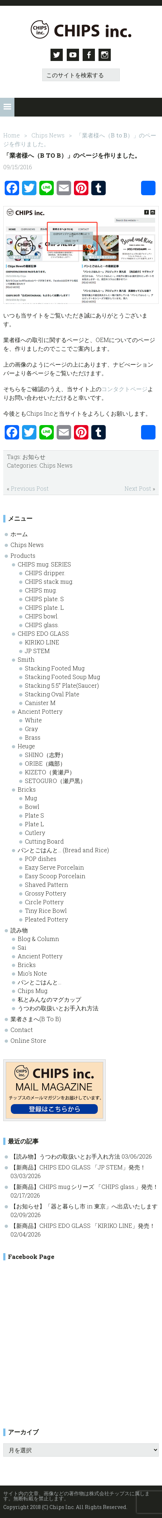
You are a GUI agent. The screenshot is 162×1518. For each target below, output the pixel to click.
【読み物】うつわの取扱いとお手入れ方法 (65, 1155)
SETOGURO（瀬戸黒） (55, 780)
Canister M (40, 702)
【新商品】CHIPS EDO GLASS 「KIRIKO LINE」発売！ (82, 1225)
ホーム (19, 533)
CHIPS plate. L (44, 607)
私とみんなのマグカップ (49, 998)
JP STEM (37, 650)
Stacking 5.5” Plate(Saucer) (62, 684)
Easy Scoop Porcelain (55, 875)
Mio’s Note (32, 972)
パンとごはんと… (39, 981)
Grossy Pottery (45, 892)
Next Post (137, 488)
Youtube (73, 55)
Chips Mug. (33, 990)
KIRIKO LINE (42, 641)
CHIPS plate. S (44, 598)
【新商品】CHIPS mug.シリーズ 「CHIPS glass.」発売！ (84, 1186)
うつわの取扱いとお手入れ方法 (58, 1007)
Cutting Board (44, 840)
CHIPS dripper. (45, 572)
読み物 (19, 929)
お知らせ (33, 456)
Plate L (34, 823)
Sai (22, 946)
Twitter (56, 55)
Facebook (89, 55)
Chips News (56, 465)
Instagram (106, 55)
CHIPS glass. (42, 624)
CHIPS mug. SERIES (44, 563)
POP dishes (40, 858)
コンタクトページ (124, 388)
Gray (31, 728)
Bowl (32, 806)
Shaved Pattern (46, 884)
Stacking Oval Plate (52, 693)
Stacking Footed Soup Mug (62, 676)
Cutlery (35, 832)
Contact (21, 1029)
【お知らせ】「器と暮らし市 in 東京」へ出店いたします (84, 1205)
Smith (26, 658)
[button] (7, 106)
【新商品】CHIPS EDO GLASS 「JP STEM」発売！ (78, 1166)
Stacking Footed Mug (54, 667)
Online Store (28, 1040)
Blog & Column (38, 938)
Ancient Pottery (40, 710)
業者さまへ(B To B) (35, 1018)
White (33, 719)
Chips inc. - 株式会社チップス (81, 29)
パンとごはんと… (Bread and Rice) (63, 849)
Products (22, 555)
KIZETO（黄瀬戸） (50, 771)
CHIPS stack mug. (49, 581)
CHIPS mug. (41, 589)
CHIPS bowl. (41, 615)
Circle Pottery (44, 901)
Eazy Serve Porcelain (54, 866)
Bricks (27, 788)
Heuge (26, 745)
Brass (32, 736)
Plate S (34, 814)
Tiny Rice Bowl (46, 910)
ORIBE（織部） (45, 762)
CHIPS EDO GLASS (43, 632)
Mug (31, 797)
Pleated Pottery (46, 918)
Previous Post (30, 488)
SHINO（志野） (45, 754)
